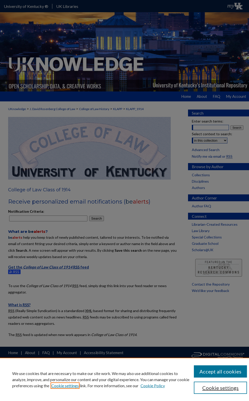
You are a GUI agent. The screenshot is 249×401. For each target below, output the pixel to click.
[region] (124, 379)
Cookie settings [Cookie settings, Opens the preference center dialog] (220, 388)
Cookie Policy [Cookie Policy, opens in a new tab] (153, 385)
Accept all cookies (220, 371)
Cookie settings (65, 385)
